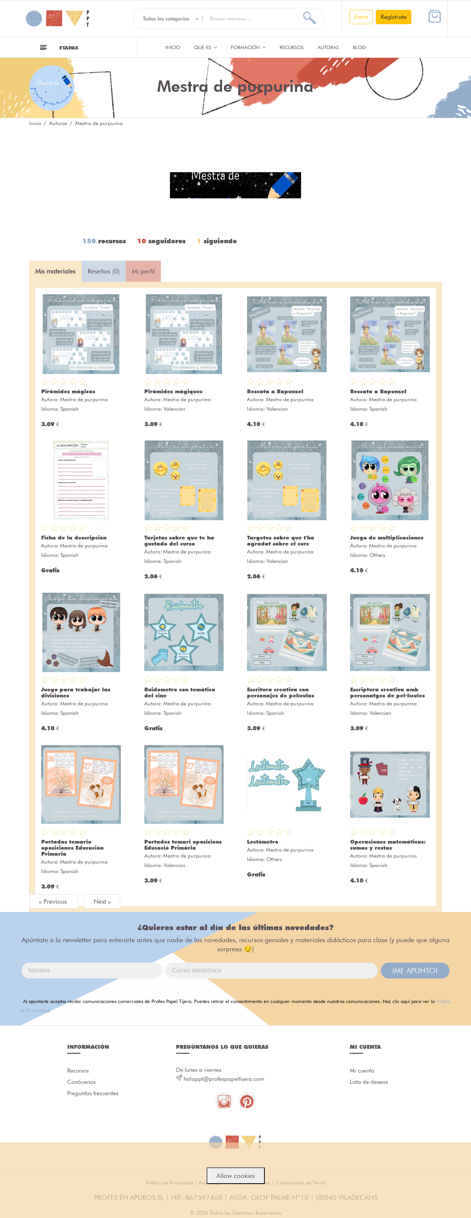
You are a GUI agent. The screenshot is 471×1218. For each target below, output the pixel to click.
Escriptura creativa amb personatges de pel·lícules (387, 692)
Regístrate (393, 16)
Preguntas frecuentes (92, 1095)
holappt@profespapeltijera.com (224, 1079)
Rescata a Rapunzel (275, 391)
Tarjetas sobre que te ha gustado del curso (179, 541)
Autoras (328, 47)
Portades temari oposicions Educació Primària (183, 845)
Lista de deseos (369, 1083)
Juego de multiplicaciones (386, 538)
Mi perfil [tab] (143, 271)
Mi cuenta (362, 1071)
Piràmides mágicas (68, 391)
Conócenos (81, 1083)
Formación (248, 47)
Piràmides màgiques (173, 391)
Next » (102, 901)
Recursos (292, 47)
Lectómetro (262, 842)
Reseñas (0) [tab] (104, 271)
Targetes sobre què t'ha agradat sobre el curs (280, 541)
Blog (359, 47)
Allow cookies (235, 1175)
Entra (361, 16)
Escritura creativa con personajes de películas (280, 692)
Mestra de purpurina (84, 399)
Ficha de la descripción (74, 538)
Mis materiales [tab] (55, 271)
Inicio (172, 47)
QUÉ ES (205, 47)
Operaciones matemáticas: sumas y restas (388, 845)
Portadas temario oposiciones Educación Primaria (72, 848)
